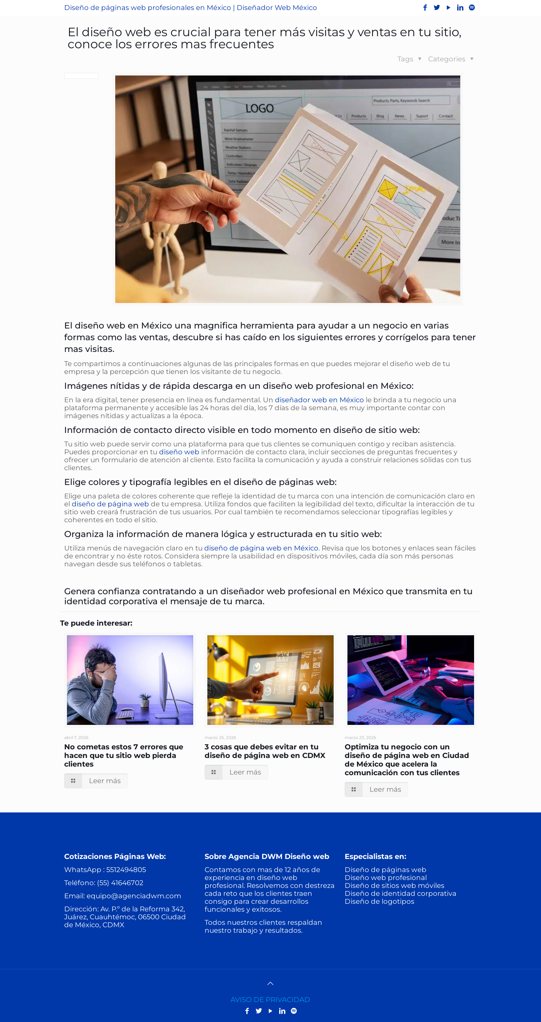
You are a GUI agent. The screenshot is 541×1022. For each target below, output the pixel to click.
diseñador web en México (319, 400)
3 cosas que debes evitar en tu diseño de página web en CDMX (265, 751)
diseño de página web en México (261, 548)
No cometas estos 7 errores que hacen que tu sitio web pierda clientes (123, 755)
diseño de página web (110, 504)
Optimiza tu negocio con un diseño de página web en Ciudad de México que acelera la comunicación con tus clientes (407, 759)
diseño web (179, 452)
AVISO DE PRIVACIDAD (270, 999)
